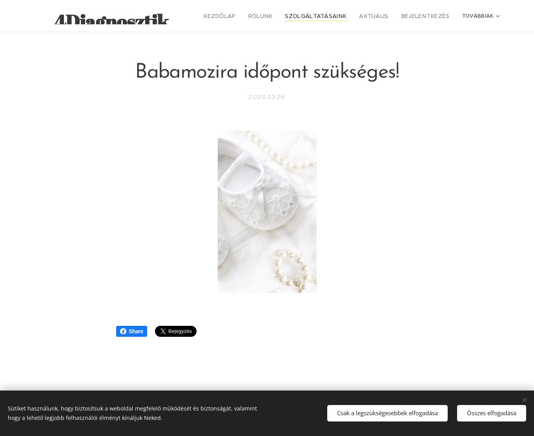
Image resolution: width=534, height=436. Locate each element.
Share (131, 331)
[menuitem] (241, 16)
